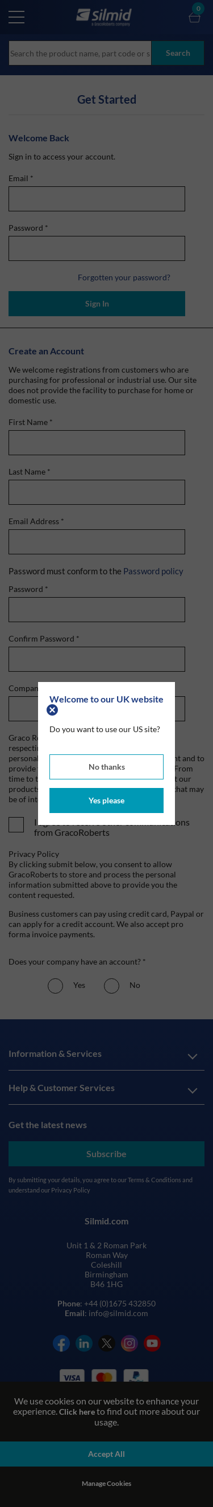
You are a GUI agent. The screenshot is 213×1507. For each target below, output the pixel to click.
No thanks (107, 766)
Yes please (106, 800)
